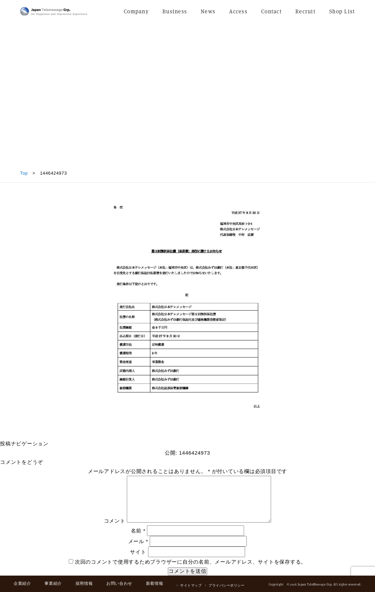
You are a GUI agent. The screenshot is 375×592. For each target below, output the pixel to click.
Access (238, 11)
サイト (138, 552)
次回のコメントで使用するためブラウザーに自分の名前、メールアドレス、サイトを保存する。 (190, 562)
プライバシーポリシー (226, 585)
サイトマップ (191, 585)
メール (138, 541)
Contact (271, 11)
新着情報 (154, 583)
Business (174, 11)
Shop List (342, 11)
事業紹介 (53, 583)
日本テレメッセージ (53, 11)
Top (24, 173)
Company (136, 11)
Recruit (305, 11)
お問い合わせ (119, 583)
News (208, 11)
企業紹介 (22, 583)
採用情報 (84, 583)
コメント (114, 521)
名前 (138, 531)
